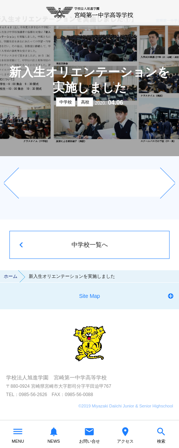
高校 (85, 102)
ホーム (10, 276)
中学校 (65, 102)
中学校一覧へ (90, 244)
